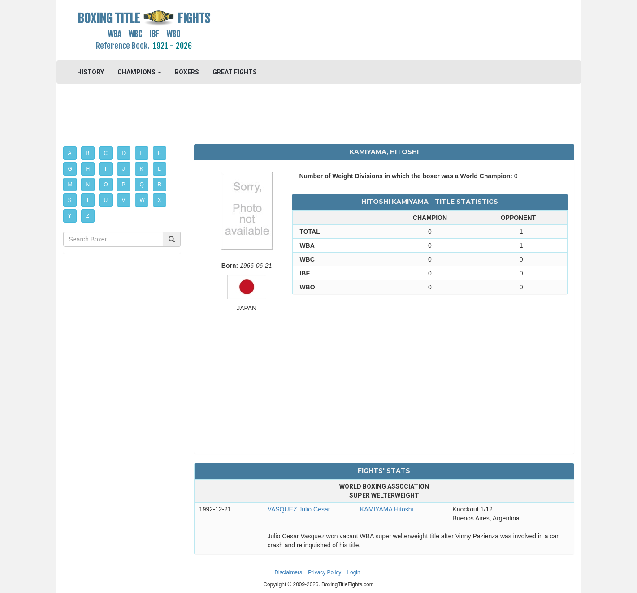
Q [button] (142, 184)
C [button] (106, 153)
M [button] (70, 184)
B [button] (88, 153)
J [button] (123, 169)
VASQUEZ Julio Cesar (299, 509)
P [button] (124, 184)
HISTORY (90, 72)
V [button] (124, 200)
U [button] (106, 200)
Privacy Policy (324, 572)
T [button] (87, 200)
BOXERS (187, 72)
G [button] (70, 169)
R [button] (160, 184)
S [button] (70, 200)
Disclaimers (288, 572)
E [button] (141, 153)
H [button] (88, 169)
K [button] (141, 169)
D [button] (124, 153)
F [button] (159, 153)
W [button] (142, 200)
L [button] (159, 169)
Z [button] (87, 216)
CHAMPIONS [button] (139, 72)
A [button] (70, 153)
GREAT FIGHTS (234, 72)
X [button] (159, 200)
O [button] (106, 184)
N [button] (88, 184)
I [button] (105, 169)
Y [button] (70, 216)
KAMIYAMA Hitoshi (386, 509)
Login (353, 572)
